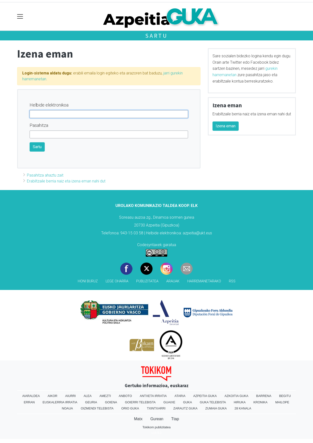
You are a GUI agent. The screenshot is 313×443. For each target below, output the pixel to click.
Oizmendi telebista (97, 408)
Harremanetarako (204, 281)
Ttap (175, 419)
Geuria (91, 402)
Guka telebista (213, 402)
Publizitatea (147, 281)
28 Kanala (243, 408)
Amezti (105, 396)
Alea (88, 396)
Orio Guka (130, 408)
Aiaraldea (31, 396)
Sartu (156, 35)
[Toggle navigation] (20, 16)
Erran (29, 402)
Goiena (111, 402)
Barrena (263, 396)
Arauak (172, 281)
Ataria (180, 396)
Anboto (125, 396)
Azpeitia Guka (205, 396)
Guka (187, 402)
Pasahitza (39, 125)
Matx (138, 419)
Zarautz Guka (185, 408)
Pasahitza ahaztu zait (45, 175)
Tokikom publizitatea (156, 427)
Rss (232, 281)
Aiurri (70, 396)
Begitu (285, 396)
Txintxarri (156, 408)
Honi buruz (88, 281)
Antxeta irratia (153, 396)
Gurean (156, 419)
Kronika (260, 402)
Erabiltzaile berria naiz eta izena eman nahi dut (66, 181)
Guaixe (169, 402)
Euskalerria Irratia (60, 402)
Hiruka (240, 402)
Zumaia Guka (216, 408)
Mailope (282, 402)
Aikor (52, 396)
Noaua (67, 408)
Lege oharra (117, 281)
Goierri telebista (140, 402)
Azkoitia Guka (236, 396)
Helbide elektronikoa (49, 105)
